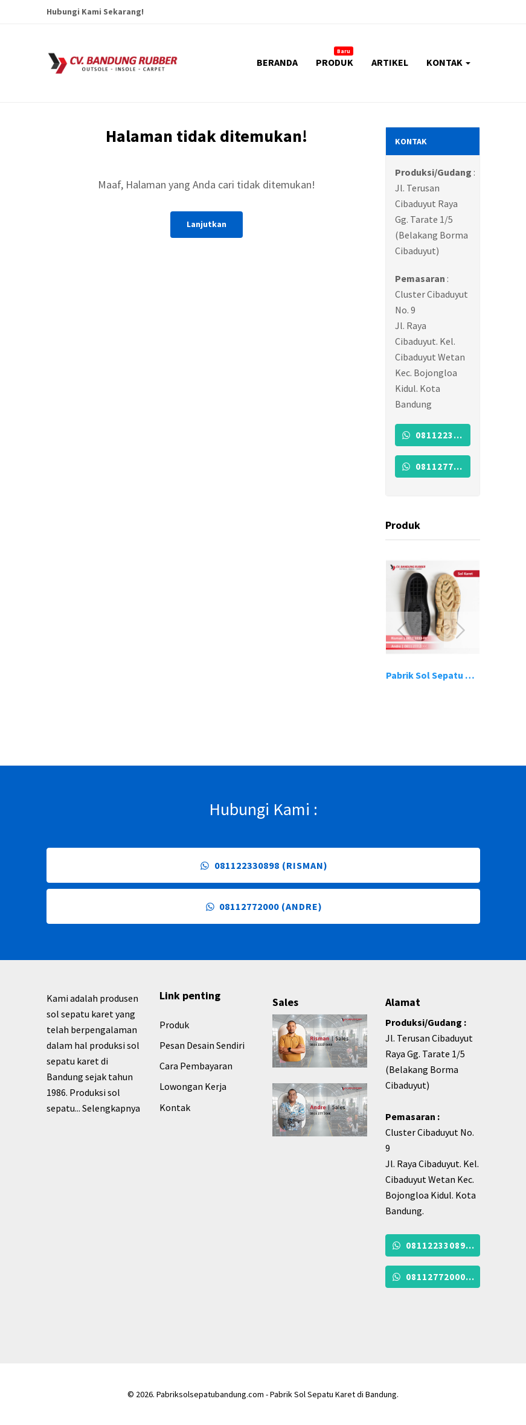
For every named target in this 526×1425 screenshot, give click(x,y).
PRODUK (334, 57)
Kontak (174, 1107)
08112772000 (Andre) (435, 466)
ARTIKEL (389, 62)
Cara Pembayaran (196, 1066)
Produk (174, 1025)
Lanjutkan (206, 224)
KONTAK (448, 62)
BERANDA (277, 62)
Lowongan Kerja (192, 1086)
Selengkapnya (111, 1108)
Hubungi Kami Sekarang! (95, 11)
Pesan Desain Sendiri (202, 1045)
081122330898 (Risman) (435, 435)
